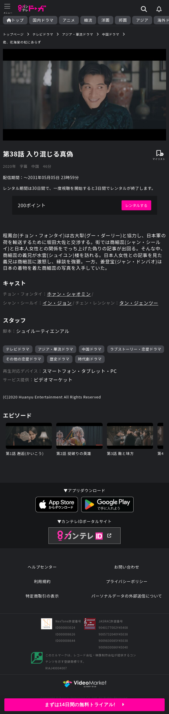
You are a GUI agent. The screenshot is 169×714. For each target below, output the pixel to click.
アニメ (69, 20)
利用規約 (42, 581)
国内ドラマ (43, 20)
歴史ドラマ (60, 359)
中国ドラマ (91, 349)
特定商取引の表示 (42, 596)
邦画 (123, 20)
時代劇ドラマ (90, 359)
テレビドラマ (18, 349)
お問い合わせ (126, 567)
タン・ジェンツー (138, 303)
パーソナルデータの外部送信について (126, 596)
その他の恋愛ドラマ (23, 359)
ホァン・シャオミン (69, 294)
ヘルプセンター (42, 567)
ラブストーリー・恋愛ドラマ (135, 349)
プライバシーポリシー (127, 581)
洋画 (105, 20)
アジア (142, 20)
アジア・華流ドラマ (55, 349)
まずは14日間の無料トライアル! (84, 704)
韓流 (88, 20)
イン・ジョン (57, 303)
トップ (15, 20)
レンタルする (136, 205)
